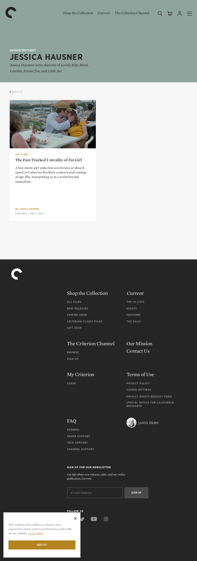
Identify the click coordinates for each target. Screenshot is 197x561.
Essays (132, 308)
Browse (73, 352)
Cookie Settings (139, 389)
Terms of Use (140, 374)
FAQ (71, 421)
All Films (74, 301)
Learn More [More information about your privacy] (35, 533)
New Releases (77, 308)
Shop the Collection (78, 12)
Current (104, 12)
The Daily (134, 321)
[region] (42, 535)
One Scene (21, 154)
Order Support (78, 436)
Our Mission (139, 343)
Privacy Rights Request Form (149, 396)
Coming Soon (77, 314)
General (73, 429)
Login (71, 383)
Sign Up (73, 358)
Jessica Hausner (29, 208)
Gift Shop (74, 327)
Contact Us (138, 351)
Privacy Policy (138, 383)
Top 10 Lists (135, 301)
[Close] (75, 518)
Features (21, 213)
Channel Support (80, 449)
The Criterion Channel (132, 12)
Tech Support (77, 442)
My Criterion (80, 374)
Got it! (42, 544)
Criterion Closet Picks (84, 321)
